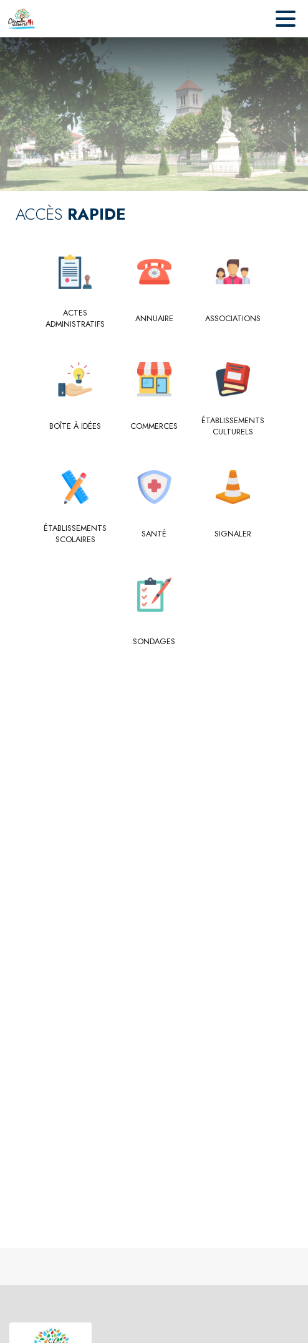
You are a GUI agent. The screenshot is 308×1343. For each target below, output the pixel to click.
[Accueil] (21, 18)
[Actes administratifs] (75, 318)
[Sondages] (154, 641)
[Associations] (232, 318)
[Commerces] (154, 426)
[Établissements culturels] (232, 426)
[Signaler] (232, 534)
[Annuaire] (154, 318)
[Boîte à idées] (75, 426)
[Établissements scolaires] (75, 534)
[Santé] (154, 534)
